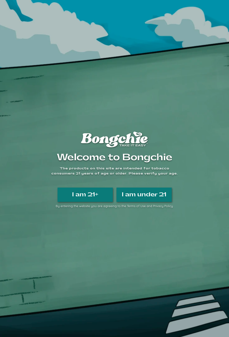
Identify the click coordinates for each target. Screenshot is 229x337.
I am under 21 (144, 194)
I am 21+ (85, 194)
